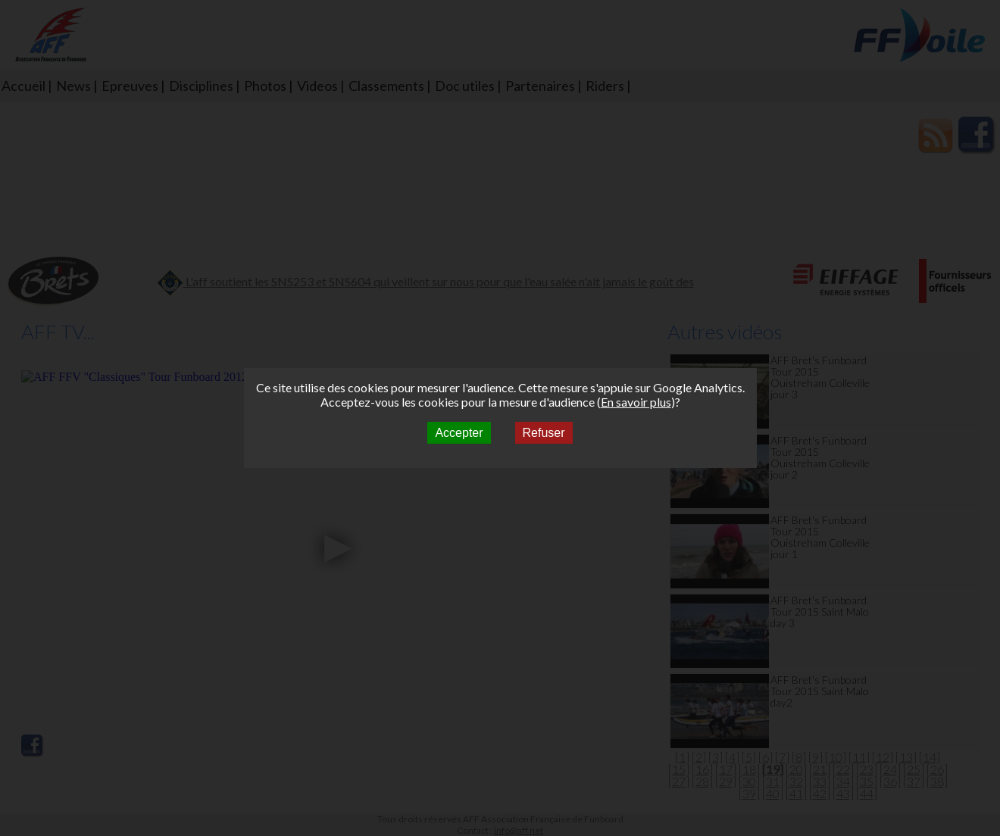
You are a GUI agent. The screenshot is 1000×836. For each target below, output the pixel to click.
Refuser (544, 432)
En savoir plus (636, 402)
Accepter (459, 432)
